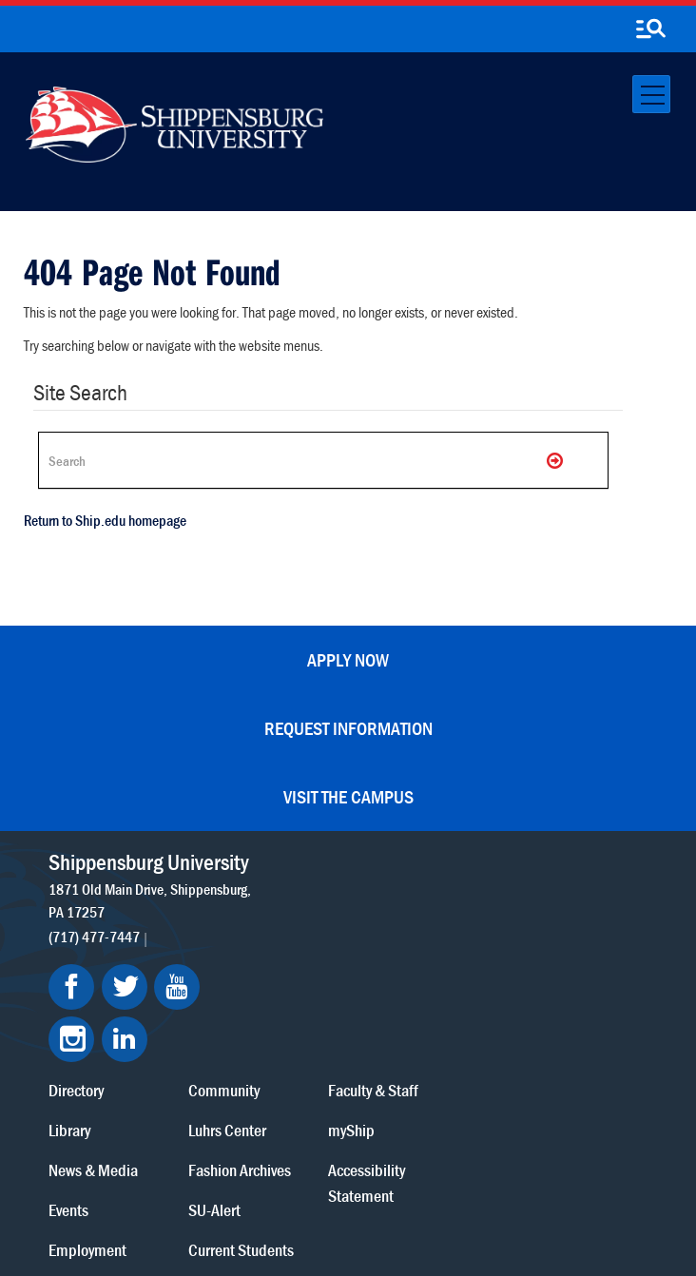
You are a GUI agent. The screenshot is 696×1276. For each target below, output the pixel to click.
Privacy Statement (200, 1174)
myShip (548, 903)
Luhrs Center (425, 903)
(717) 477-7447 (94, 960)
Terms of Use (289, 1174)
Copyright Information (389, 1174)
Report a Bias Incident (294, 1193)
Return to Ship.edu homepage (105, 520)
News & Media (293, 943)
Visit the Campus (348, 796)
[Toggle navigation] (651, 94)
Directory (275, 863)
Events (268, 983)
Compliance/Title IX (427, 1193)
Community (421, 863)
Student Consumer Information (257, 1211)
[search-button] (650, 29)
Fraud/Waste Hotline (417, 1211)
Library (269, 903)
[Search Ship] (323, 460)
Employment (287, 1023)
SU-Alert (412, 983)
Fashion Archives (437, 943)
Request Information (348, 728)
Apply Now (348, 659)
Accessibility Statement (563, 955)
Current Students (439, 1023)
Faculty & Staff (570, 863)
